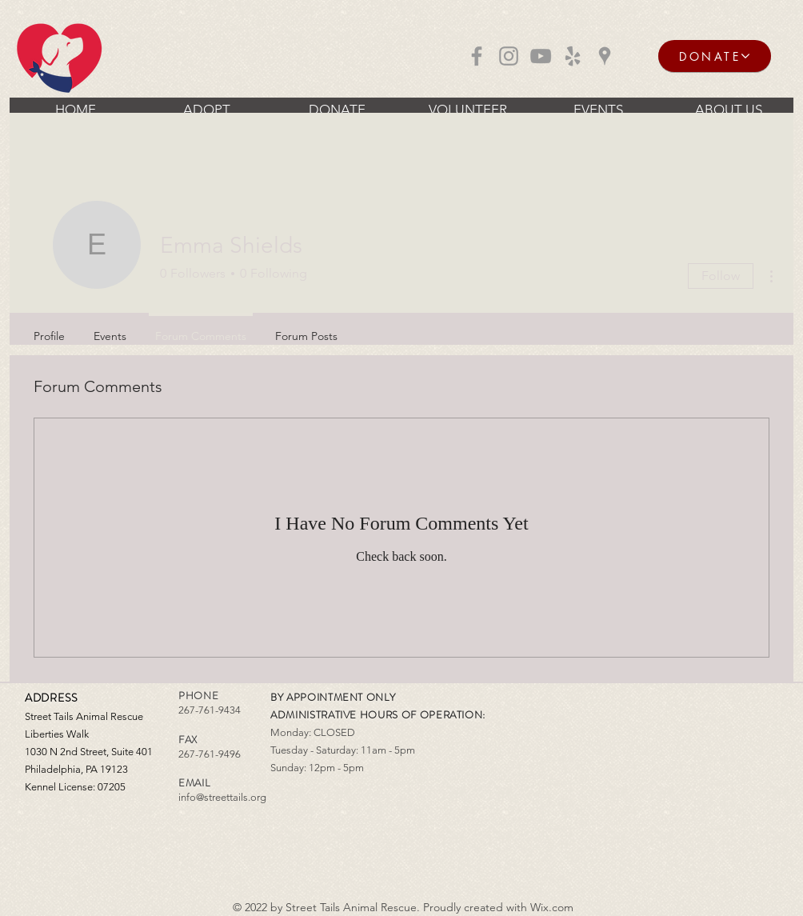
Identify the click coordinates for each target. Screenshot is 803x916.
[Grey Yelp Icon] (572, 56)
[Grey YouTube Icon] (540, 56)
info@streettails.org (222, 797)
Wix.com (551, 907)
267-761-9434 (209, 710)
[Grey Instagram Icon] (508, 56)
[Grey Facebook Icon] (476, 56)
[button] (206, 110)
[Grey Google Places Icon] (604, 56)
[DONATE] (714, 56)
